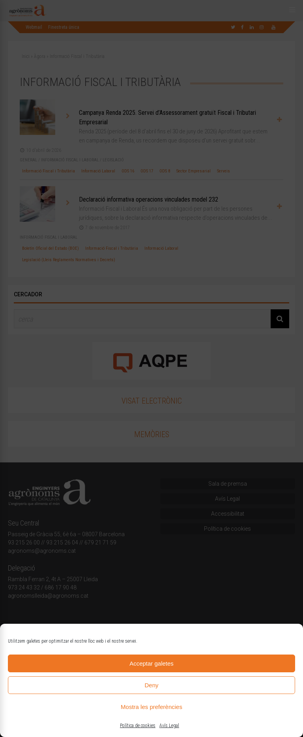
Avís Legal (169, 725)
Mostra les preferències (151, 706)
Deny (151, 685)
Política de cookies (137, 725)
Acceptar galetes (151, 663)
